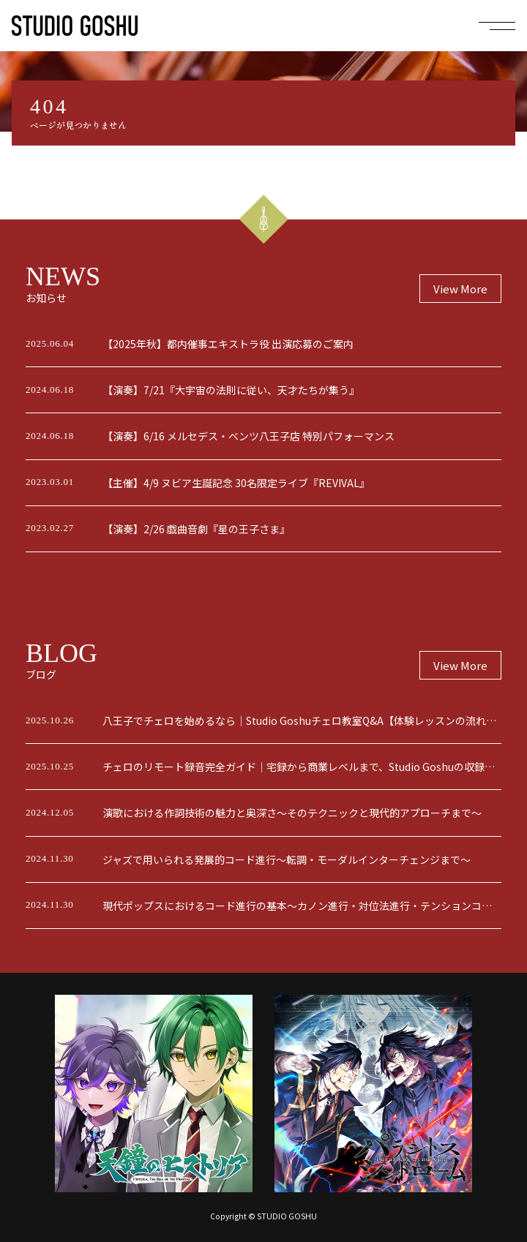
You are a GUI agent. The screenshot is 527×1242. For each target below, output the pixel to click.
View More (460, 288)
